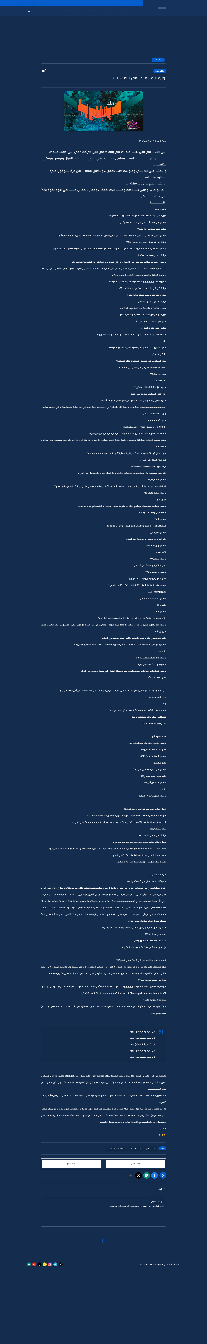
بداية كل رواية (83, 11)
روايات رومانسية (97, 3)
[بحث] (29, 11)
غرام (138, 11)
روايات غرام (111, 11)
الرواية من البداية (126, 11)
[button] (154, 1175)
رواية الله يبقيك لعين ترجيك (116, 1148)
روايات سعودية (126, 3)
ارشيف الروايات (81, 3)
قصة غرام (69, 11)
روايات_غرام (159, 71)
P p (42, 3)
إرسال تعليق (156, 1202)
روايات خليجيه (112, 3)
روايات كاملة (98, 11)
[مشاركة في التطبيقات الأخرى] (130, 1175)
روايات (138, 3)
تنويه (48, 3)
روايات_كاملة (136, 1148)
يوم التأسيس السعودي (63, 3)
